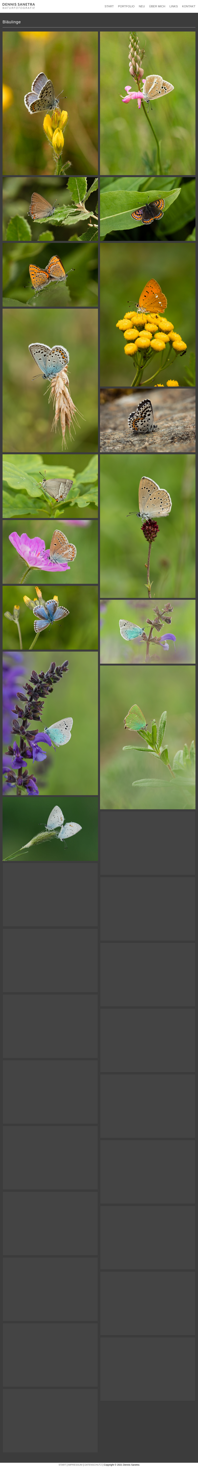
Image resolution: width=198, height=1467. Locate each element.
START (109, 6)
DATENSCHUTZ (93, 1464)
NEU (142, 6)
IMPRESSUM (75, 1464)
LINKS (173, 6)
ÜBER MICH (157, 6)
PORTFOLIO (126, 6)
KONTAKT (188, 6)
